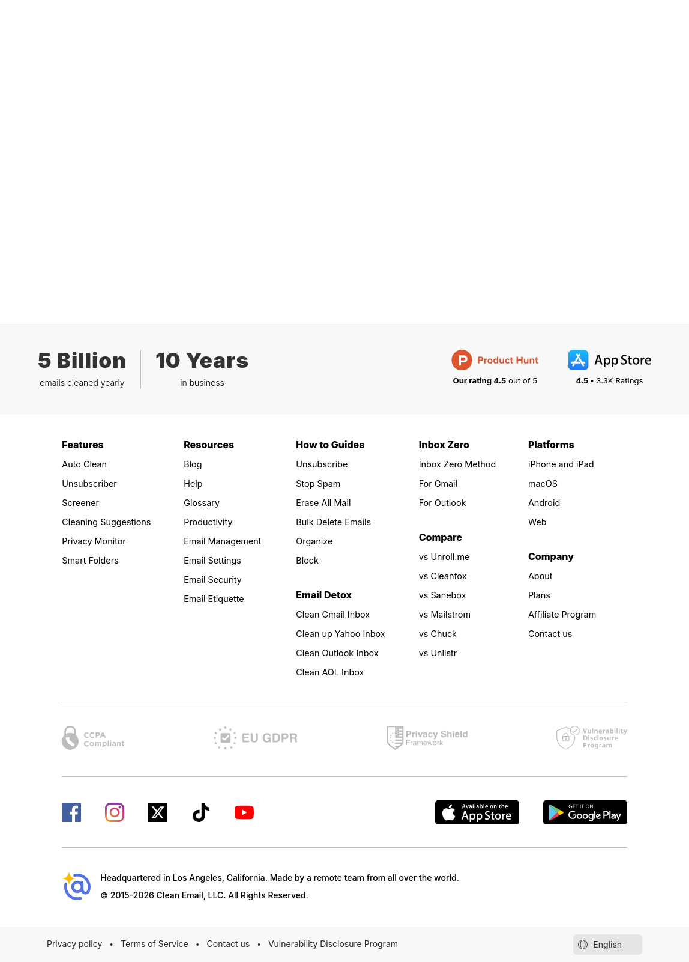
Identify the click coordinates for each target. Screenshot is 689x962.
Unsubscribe (325, 464)
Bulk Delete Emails (337, 522)
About (541, 576)
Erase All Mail (326, 502)
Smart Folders (93, 560)
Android (546, 502)
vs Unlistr (440, 653)
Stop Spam (320, 483)
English (607, 944)
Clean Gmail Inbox (337, 614)
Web (538, 522)
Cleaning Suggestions (111, 522)
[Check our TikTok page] (201, 812)
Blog (194, 464)
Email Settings (216, 560)
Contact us (552, 633)
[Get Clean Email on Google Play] (585, 812)
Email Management (227, 541)
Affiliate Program (566, 614)
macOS (544, 483)
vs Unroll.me (447, 556)
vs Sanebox (445, 595)
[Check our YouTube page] (244, 812)
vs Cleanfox (445, 576)
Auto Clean (87, 464)
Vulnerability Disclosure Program (333, 944)
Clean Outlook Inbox (342, 653)
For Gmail (440, 483)
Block (308, 560)
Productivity (211, 522)
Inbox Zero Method (462, 464)
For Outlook (445, 502)
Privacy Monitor (97, 541)
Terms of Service (154, 944)
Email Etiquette (217, 598)
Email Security (216, 579)
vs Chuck (440, 633)
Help (194, 483)
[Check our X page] (157, 812)
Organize (316, 541)
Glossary (204, 502)
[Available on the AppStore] (477, 812)
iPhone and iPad (564, 464)
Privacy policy (74, 944)
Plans (540, 595)
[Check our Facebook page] (71, 812)
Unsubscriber (92, 483)
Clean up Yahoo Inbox (345, 633)
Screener (82, 502)
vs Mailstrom (448, 614)
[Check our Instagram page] (114, 812)
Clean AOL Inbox (334, 672)
